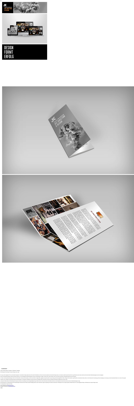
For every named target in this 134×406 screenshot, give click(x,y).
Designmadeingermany (10, 385)
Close (1, 387)
